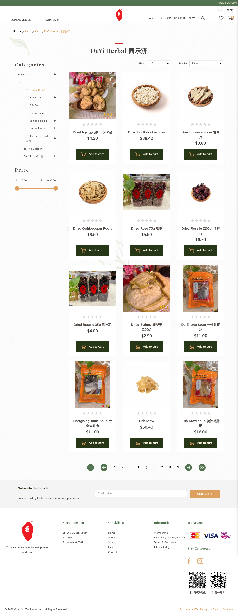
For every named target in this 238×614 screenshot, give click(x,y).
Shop (27, 31)
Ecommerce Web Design (194, 609)
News (111, 547)
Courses (21, 74)
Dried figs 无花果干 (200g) (92, 132)
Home (17, 31)
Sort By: (182, 63)
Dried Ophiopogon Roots (92, 229)
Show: (142, 63)
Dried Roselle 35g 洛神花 (92, 325)
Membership (161, 532)
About (111, 537)
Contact (112, 552)
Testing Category (33, 148)
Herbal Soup (37, 113)
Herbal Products (39, 128)
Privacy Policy (161, 547)
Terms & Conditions (165, 542)
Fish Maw (146, 421)
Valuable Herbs (38, 120)
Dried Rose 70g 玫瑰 (146, 229)
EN (220, 10)
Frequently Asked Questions (170, 537)
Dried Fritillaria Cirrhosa (146, 132)
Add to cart (92, 154)
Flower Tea (36, 97)
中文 (230, 10)
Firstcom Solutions (222, 609)
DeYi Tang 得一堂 (33, 156)
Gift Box (34, 105)
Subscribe (205, 494)
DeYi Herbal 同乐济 (57, 31)
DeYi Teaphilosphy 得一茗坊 (36, 139)
